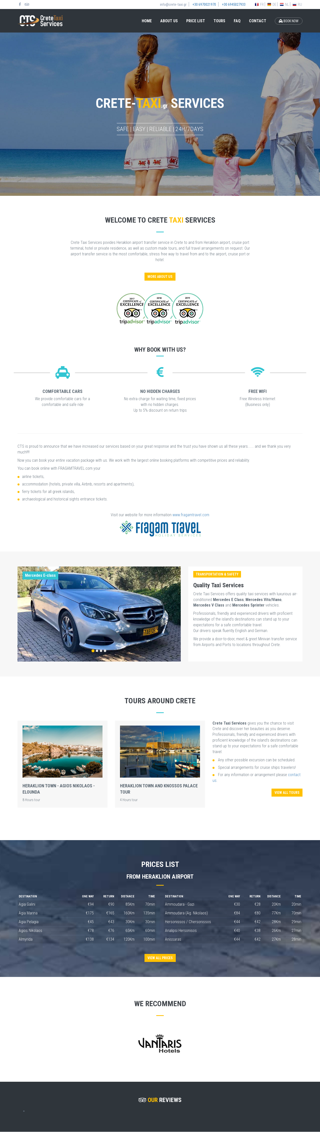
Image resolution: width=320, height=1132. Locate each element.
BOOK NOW (288, 21)
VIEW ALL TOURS (287, 793)
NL (284, 4)
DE (271, 4)
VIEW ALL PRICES (160, 958)
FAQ (237, 21)
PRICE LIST (195, 21)
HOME (147, 21)
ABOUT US (169, 21)
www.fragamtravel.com (190, 514)
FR (259, 4)
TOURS (219, 21)
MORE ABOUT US (160, 277)
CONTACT (257, 21)
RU (297, 4)
